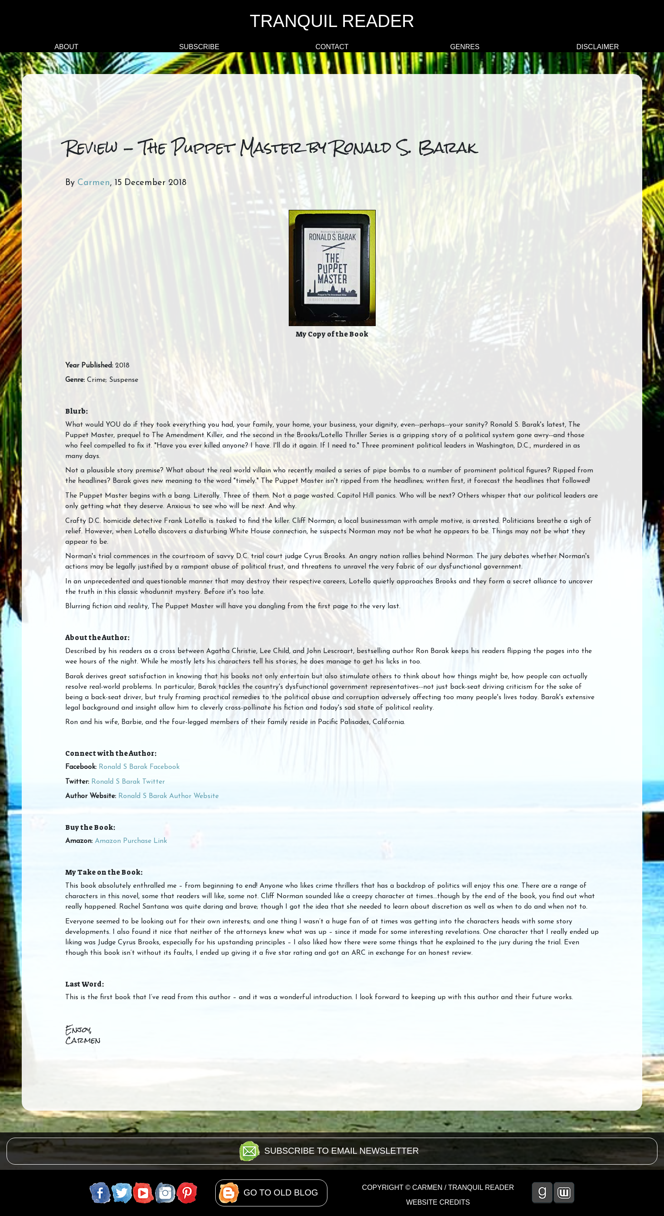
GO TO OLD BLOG (281, 1192)
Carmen (93, 183)
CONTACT (331, 47)
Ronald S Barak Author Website (168, 796)
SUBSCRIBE (199, 47)
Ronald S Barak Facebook (139, 767)
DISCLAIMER (597, 47)
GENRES (465, 47)
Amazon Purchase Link (131, 841)
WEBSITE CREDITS (438, 1202)
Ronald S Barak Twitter (128, 781)
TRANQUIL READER (332, 20)
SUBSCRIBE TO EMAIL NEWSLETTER (341, 1150)
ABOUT (66, 47)
